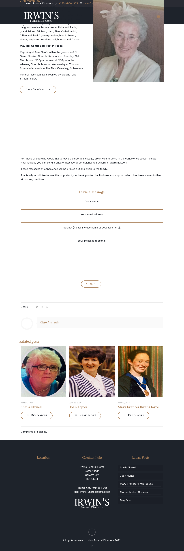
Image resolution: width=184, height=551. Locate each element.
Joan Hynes (78, 407)
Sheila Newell (31, 407)
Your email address (92, 218)
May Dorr (125, 500)
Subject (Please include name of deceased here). (92, 231)
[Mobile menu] (158, 16)
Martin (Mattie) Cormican (134, 492)
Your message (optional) (92, 258)
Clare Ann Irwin (50, 322)
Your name (92, 205)
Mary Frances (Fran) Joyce (138, 407)
